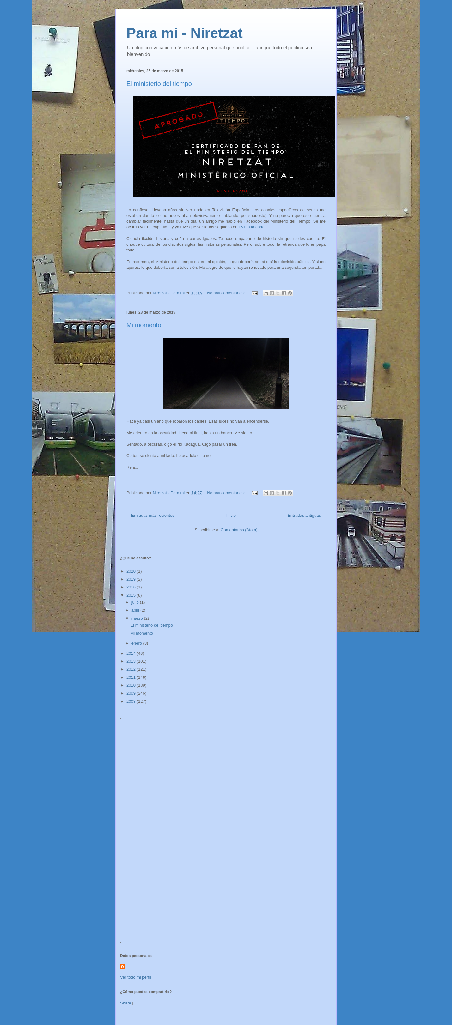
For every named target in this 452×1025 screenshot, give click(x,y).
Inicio (231, 515)
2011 (131, 677)
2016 (131, 587)
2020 (131, 571)
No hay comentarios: (226, 293)
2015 (131, 595)
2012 (131, 669)
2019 (131, 579)
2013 (131, 661)
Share (125, 1003)
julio (135, 602)
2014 (131, 653)
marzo (137, 618)
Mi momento (143, 325)
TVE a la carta (252, 227)
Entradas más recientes (152, 515)
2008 (131, 701)
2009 (131, 693)
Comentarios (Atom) (239, 530)
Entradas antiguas (304, 515)
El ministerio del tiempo (159, 83)
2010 (131, 685)
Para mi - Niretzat (184, 33)
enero (137, 643)
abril (135, 610)
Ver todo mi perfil (135, 977)
